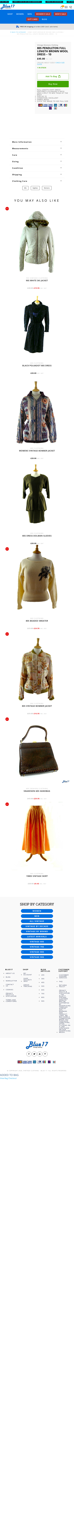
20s (42, 1119)
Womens (47, 332)
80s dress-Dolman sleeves (37, 680)
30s (42, 1123)
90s (42, 1145)
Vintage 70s (37, 1091)
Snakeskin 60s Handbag (37, 935)
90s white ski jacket (37, 424)
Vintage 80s (37, 1096)
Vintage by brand (37, 1075)
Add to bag (51, 76)
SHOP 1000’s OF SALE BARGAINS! (29, 2)
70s (42, 1138)
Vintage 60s (37, 1086)
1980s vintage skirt (37, 1020)
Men (30, 14)
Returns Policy (63, 1130)
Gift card (32, 19)
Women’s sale (43, 14)
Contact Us (10, 1129)
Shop (10, 14)
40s (42, 1127)
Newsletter (11, 1125)
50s (42, 1130)
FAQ (61, 1126)
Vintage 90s (37, 1101)
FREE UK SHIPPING (56, 2)
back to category (18, 32)
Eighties (35, 332)
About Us (10, 1118)
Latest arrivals (37, 1081)
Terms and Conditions (11, 1145)
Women (20, 14)
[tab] (37, 286)
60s (42, 1134)
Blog (44, 19)
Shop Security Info (28, 1124)
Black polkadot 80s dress (37, 510)
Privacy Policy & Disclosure (11, 1139)
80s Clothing (58, 32)
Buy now (52, 84)
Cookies (9, 1134)
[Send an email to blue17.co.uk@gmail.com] (66, 7)
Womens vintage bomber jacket (37, 595)
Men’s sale (60, 14)
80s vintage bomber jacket (37, 850)
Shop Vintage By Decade (42, 32)
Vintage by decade (37, 1070)
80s (25, 332)
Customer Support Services (64, 1120)
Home (30, 32)
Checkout (12, 1222)
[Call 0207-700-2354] (70, 7)
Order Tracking (28, 1130)
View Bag (4, 1222)
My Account (28, 1118)
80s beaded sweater (37, 765)
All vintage (37, 1065)
